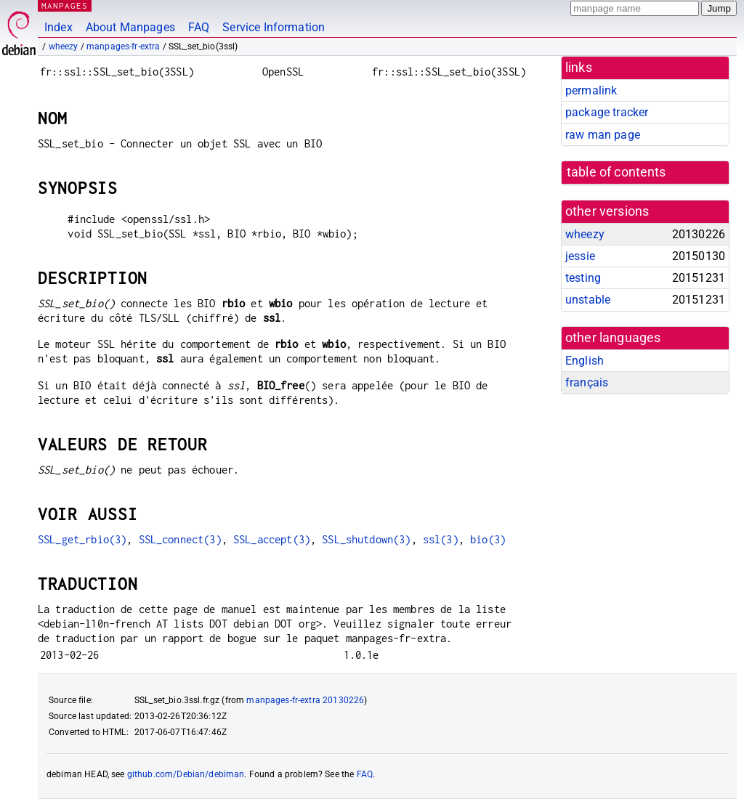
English (584, 361)
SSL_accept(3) (271, 539)
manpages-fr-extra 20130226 (305, 700)
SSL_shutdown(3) (366, 539)
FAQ (198, 27)
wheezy (63, 46)
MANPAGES (64, 5)
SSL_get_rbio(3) (82, 539)
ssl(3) (440, 539)
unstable (587, 300)
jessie (580, 256)
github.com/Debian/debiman (186, 774)
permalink (591, 90)
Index (58, 27)
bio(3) (488, 539)
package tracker (606, 112)
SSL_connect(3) (180, 539)
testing (583, 278)
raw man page (602, 135)
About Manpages (130, 27)
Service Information (273, 27)
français (586, 382)
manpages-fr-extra (123, 46)
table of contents (616, 172)
